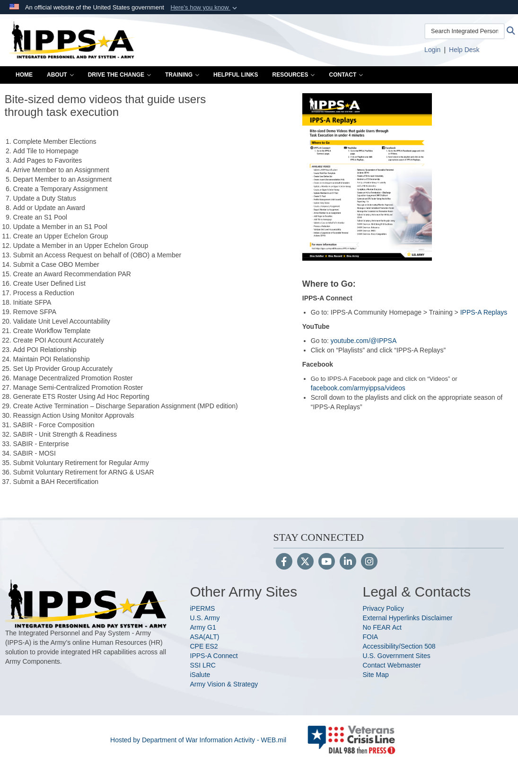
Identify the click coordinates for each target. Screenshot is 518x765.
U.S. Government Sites (396, 655)
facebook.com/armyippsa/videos (358, 388)
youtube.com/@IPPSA (364, 340)
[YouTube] (326, 562)
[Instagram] (369, 562)
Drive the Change (119, 74)
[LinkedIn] (348, 562)
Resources (293, 74)
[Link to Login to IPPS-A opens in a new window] (432, 49)
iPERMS (202, 608)
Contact (346, 74)
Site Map (376, 674)
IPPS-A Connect (214, 655)
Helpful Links (235, 74)
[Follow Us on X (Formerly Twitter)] (305, 562)
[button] (204, 7)
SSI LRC (203, 665)
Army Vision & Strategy (224, 684)
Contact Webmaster (392, 665)
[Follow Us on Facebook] (284, 562)
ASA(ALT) (204, 637)
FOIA (370, 637)
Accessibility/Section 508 (399, 646)
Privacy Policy (383, 608)
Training (182, 74)
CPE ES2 (204, 646)
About (60, 74)
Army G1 (203, 627)
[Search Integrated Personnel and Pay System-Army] (464, 31)
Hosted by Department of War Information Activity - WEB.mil (198, 740)
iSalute (200, 674)
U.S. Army (205, 618)
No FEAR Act (382, 627)
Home (24, 74)
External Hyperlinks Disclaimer (408, 618)
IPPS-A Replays (484, 312)
